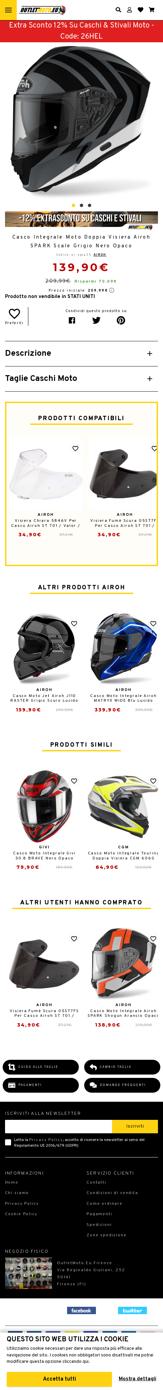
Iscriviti (135, 1126)
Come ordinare (105, 1203)
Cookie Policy (21, 1214)
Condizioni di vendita (112, 1193)
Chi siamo (17, 1193)
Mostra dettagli (137, 1379)
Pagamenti (99, 1214)
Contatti (96, 1182)
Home (11, 1182)
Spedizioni (99, 1225)
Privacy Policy (46, 1140)
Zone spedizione (107, 1235)
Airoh (100, 255)
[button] (73, 205)
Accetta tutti (59, 1379)
